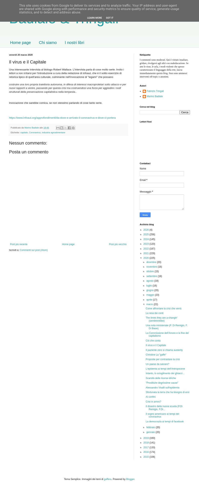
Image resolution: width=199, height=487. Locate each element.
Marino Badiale (155, 96)
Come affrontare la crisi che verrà (163, 308)
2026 (147, 229)
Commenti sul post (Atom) (34, 250)
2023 (147, 243)
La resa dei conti (154, 313)
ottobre (150, 271)
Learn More (94, 17)
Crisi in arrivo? (153, 401)
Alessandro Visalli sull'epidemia (162, 387)
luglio (149, 285)
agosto (150, 280)
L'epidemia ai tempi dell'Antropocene (165, 368)
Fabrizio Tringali (155, 91)
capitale (24, 132)
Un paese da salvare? (157, 364)
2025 (147, 234)
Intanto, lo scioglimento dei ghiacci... (165, 373)
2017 (147, 447)
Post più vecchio (118, 244)
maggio (150, 294)
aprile (149, 299)
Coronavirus (35, 132)
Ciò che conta (153, 340)
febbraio (151, 427)
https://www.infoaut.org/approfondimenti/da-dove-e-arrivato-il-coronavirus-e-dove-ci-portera (62, 117)
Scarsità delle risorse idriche (161, 378)
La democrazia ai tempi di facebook (165, 421)
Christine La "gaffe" (156, 354)
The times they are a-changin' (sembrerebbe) (161, 319)
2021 (147, 253)
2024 (147, 239)
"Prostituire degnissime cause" (162, 382)
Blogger (130, 479)
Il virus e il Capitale (156, 345)
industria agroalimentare (53, 132)
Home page (20, 42)
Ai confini (151, 396)
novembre (152, 266)
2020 (147, 258)
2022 (147, 248)
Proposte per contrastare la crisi (163, 359)
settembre (152, 276)
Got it (109, 17)
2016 (147, 452)
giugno (150, 290)
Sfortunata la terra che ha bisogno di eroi (167, 392)
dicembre (151, 262)
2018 (147, 442)
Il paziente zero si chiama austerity (164, 350)
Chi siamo (48, 42)
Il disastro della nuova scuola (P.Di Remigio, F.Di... (164, 408)
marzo (150, 304)
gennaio (151, 432)
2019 (147, 438)
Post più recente (19, 244)
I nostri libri (74, 42)
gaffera (107, 479)
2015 (147, 456)
